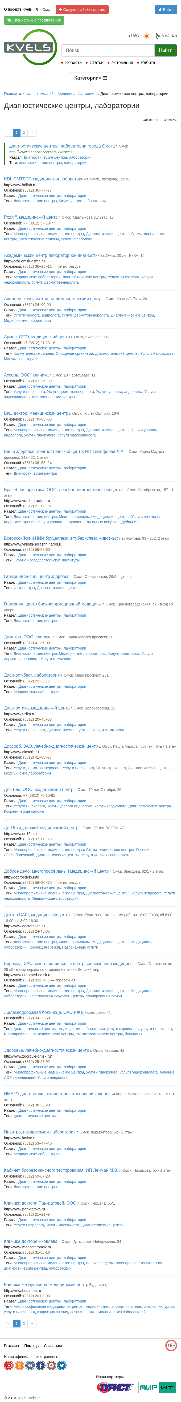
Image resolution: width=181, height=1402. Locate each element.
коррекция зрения (52, 1312)
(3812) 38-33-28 (36, 1105)
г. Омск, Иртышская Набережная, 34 (90, 1241)
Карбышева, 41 (97, 1012)
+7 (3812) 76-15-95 (39, 795)
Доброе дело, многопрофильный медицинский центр (56, 871)
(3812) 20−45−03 (37, 719)
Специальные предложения (34, 20)
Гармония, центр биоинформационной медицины (53, 604)
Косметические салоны (39, 239)
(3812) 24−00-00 (37, 304)
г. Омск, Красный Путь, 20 (124, 299)
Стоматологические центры (110, 849)
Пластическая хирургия (48, 996)
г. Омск (43, 9)
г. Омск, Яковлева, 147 (90, 337)
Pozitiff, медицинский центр (31, 217)
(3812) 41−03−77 (37, 757)
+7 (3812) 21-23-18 (39, 343)
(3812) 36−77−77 (37, 190)
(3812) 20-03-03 (36, 1296)
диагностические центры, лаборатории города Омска (62, 146)
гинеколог (94, 1263)
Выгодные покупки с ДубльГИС (112, 522)
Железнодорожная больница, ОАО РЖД (43, 1012)
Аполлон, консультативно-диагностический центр (52, 298)
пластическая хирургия (154, 1306)
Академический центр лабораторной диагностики (53, 255)
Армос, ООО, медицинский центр (37, 337)
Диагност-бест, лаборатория (32, 675)
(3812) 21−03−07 (37, 506)
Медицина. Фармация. (77, 94)
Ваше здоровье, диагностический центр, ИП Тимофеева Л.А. (64, 451)
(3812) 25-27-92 (36, 1061)
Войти (166, 9)
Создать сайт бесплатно (82, 9)
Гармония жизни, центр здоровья (36, 576)
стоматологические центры (99, 1034)
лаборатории (75, 163)
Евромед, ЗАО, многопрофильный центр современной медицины (68, 963)
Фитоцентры (24, 588)
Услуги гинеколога (123, 277)
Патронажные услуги (80, 947)
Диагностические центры (35, 201)
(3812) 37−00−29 (37, 839)
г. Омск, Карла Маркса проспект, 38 (83, 637)
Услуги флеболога (76, 239)
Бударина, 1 (99, 1285)
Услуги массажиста (156, 353)
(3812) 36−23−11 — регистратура (51, 266)
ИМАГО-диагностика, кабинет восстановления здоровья (59, 1094)
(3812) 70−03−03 (37, 419)
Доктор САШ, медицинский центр (37, 914)
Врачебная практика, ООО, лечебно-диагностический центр (63, 489)
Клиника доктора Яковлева (30, 1241)
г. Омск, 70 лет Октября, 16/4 (94, 413)
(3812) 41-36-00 (36, 643)
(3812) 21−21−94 (37, 1214)
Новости (73, 62)
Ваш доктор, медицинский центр (36, 413)
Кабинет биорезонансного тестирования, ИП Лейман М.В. (61, 1170)
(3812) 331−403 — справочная (49, 980)
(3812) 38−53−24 (37, 463)
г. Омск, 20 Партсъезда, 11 (73, 375)
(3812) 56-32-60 (36, 549)
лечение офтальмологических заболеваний (107, 1312)
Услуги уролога (27, 315)
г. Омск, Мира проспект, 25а (84, 675)
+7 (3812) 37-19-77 (39, 223)
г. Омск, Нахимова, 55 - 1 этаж (145, 1170)
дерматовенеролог (121, 1263)
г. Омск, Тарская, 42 (107, 1050)
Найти (165, 50)
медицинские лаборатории (82, 1029)
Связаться (53, 1346)
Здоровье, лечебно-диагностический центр (46, 1050)
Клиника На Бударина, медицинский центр (46, 1284)
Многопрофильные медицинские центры (49, 234)
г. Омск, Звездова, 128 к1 (108, 179)
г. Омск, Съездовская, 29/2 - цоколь (101, 576)
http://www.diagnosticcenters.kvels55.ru (42, 152)
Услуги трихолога (111, 768)
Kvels (31, 1398)
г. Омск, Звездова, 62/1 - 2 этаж (136, 871)
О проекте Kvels (18, 9)
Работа (148, 62)
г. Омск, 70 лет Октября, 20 (98, 789)
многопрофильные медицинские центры (39, 1034)
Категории (90, 78)
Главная (11, 94)
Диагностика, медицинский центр (37, 708)
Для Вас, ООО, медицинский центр (38, 789)
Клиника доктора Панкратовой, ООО (40, 1203)
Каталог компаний (38, 94)
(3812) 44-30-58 (36, 1018)
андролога (51, 315)
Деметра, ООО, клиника (28, 637)
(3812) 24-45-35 (36, 931)
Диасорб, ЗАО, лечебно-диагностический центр (51, 746)
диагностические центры (40, 163)
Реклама (11, 1346)
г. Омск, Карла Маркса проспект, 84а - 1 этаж (137, 746)
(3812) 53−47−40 (37, 1143)
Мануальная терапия (22, 359)
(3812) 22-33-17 (36, 681)
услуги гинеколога (156, 1029)
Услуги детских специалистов (106, 855)
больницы (133, 1034)
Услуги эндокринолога (76, 435)
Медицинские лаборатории (82, 201)
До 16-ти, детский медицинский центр (41, 827)
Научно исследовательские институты (47, 560)
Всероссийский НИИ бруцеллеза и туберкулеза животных (61, 538)
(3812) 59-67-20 (36, 1176)
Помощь (31, 1346)
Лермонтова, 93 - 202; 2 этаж (144, 538)
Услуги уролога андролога (69, 806)
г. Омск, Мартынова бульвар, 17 (86, 217)
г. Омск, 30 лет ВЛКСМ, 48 (102, 828)
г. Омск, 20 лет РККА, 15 (124, 255)
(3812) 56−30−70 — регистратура (51, 882)
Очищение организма (74, 353)
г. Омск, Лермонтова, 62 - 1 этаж (104, 1132)
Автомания (122, 62)
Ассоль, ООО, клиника (26, 375)
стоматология (150, 1263)
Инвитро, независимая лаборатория (40, 1132)
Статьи (97, 62)
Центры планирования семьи (96, 996)
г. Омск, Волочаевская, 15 (93, 708)
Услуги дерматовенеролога (55, 282)
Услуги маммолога (56, 659)
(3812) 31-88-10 (36, 1252)
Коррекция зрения (19, 522)
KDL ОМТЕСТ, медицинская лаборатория (45, 179)
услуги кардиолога (123, 1029)
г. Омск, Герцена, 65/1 (96, 1203)
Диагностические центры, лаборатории (58, 157)
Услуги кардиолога (110, 806)
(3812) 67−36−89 (37, 381)
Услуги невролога (146, 893)
